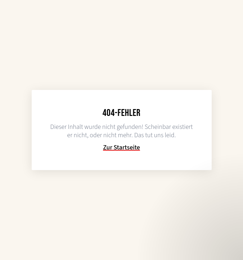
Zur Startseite (121, 147)
